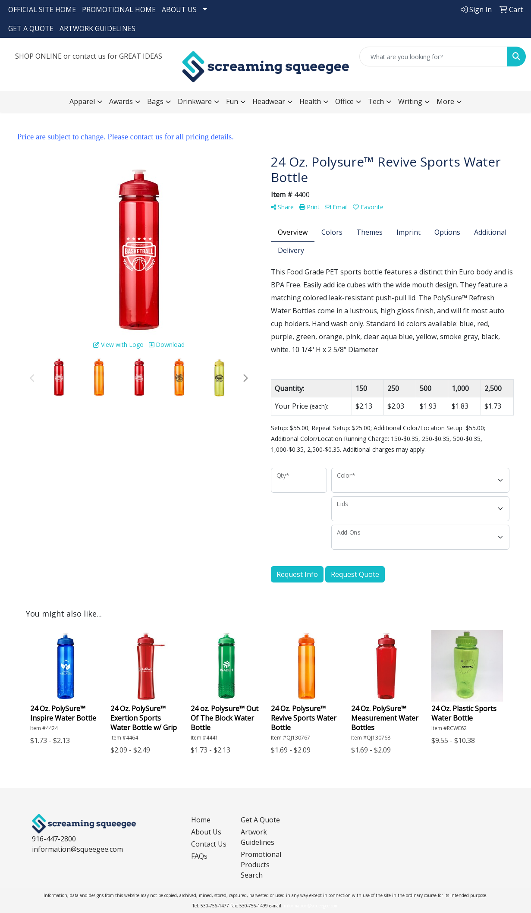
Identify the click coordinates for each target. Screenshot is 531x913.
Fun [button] (232, 101)
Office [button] (344, 101)
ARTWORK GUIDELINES (97, 28)
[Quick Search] (433, 56)
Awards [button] (121, 101)
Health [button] (310, 101)
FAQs (199, 856)
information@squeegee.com (77, 849)
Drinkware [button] (195, 101)
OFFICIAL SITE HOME (42, 9)
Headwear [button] (268, 101)
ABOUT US (179, 9)
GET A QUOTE (30, 28)
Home (201, 820)
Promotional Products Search (260, 865)
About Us (206, 832)
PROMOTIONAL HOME (119, 9)
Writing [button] (410, 101)
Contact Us (208, 844)
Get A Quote (260, 820)
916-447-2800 (54, 839)
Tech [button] (376, 101)
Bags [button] (155, 101)
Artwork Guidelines (257, 837)
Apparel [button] (82, 101)
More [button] (445, 101)
